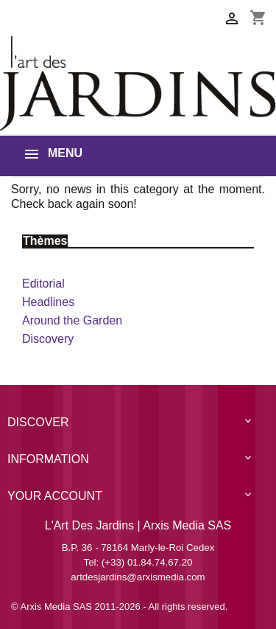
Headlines (48, 302)
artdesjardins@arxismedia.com (138, 577)
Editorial (43, 283)
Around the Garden (72, 320)
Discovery (48, 339)
